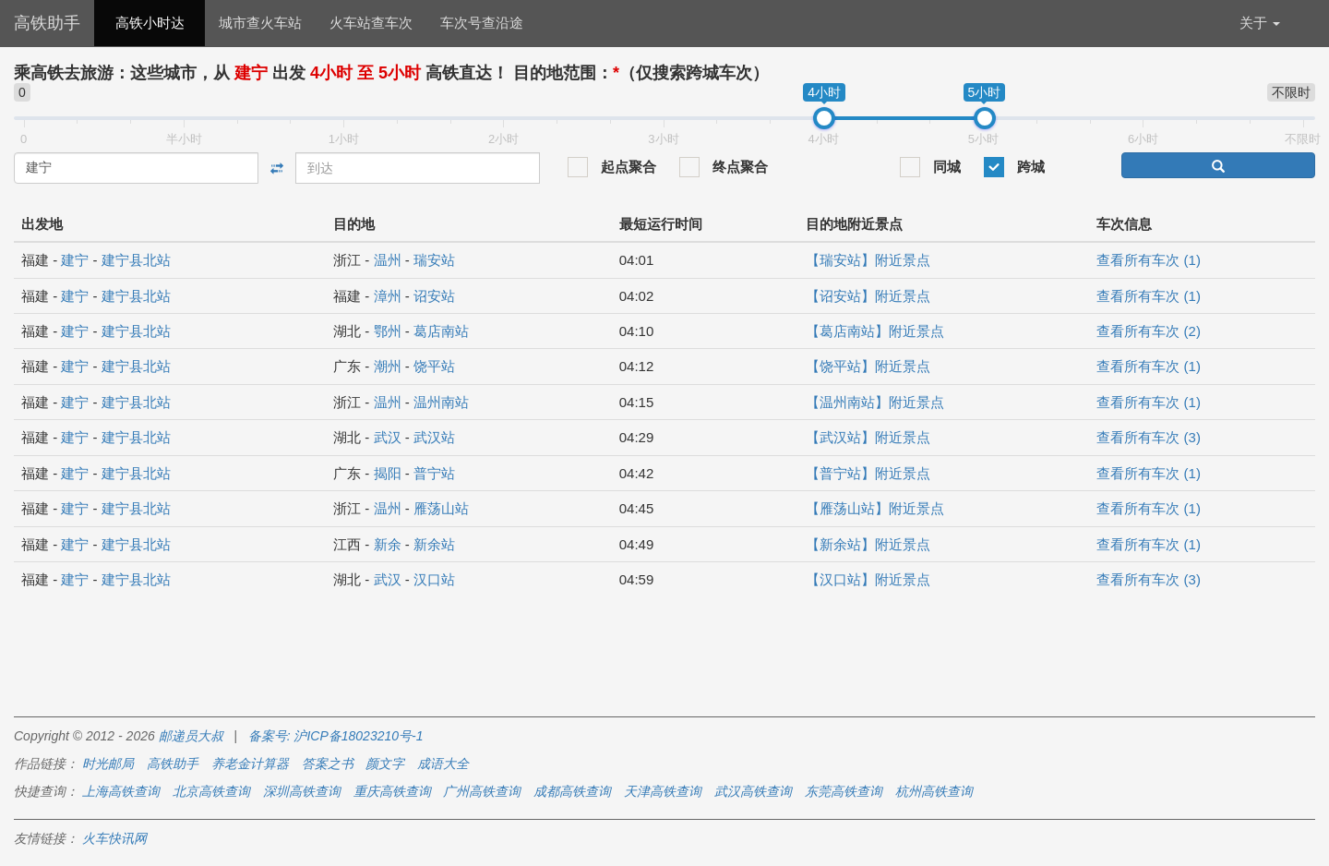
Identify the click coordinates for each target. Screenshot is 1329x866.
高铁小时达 (150, 22)
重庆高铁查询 (392, 791)
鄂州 (387, 331)
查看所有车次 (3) (1148, 437)
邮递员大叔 (191, 735)
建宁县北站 (136, 260)
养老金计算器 (250, 763)
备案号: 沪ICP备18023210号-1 (336, 735)
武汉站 (434, 437)
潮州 (387, 366)
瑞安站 (434, 260)
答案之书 (327, 763)
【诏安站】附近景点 (868, 296)
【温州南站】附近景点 (875, 402)
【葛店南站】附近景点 (875, 331)
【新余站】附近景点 (868, 544)
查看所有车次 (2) (1148, 331)
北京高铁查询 (211, 791)
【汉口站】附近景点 (868, 579)
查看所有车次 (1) (1148, 260)
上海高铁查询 (121, 791)
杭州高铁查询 (934, 791)
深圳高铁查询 (302, 791)
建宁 (75, 260)
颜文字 (384, 763)
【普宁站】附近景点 (868, 473)
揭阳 (387, 473)
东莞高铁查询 (843, 791)
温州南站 (441, 402)
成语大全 (443, 763)
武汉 (387, 437)
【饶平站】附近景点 (868, 366)
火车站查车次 (371, 22)
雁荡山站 (441, 508)
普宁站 (434, 473)
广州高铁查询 (482, 791)
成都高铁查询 (572, 791)
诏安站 (434, 296)
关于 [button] (1259, 22)
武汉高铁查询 (753, 791)
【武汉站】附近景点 (868, 437)
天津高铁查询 (662, 791)
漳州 (387, 296)
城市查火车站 (260, 22)
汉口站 (434, 579)
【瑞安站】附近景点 (868, 260)
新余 (387, 544)
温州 (387, 260)
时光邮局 (108, 763)
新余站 (434, 544)
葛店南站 (441, 331)
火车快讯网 (114, 838)
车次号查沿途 (481, 22)
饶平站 (434, 366)
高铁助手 (47, 23)
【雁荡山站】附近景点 (875, 508)
